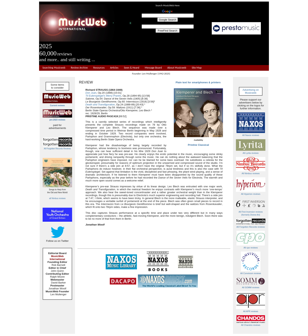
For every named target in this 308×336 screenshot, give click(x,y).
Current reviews (57, 105)
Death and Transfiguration (100, 104)
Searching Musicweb (53, 67)
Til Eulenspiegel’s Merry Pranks (103, 95)
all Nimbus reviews (57, 198)
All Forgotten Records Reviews (57, 149)
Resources (99, 67)
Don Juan (90, 92)
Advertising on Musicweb (251, 91)
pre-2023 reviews (57, 120)
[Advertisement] (200, 50)
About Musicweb (176, 67)
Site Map (197, 67)
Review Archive (79, 67)
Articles (114, 67)
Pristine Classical (198, 144)
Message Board (153, 67)
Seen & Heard (131, 67)
